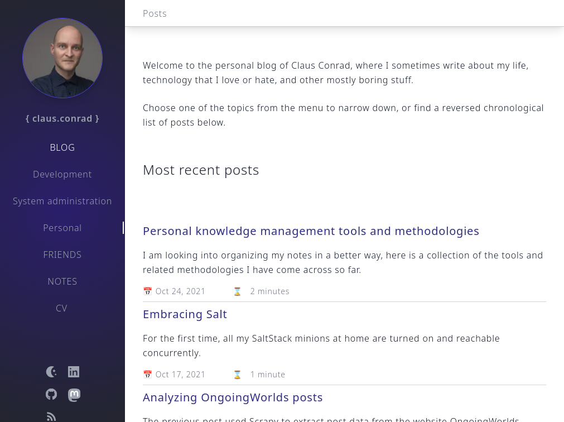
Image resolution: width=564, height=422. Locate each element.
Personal (62, 228)
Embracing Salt (185, 314)
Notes (62, 281)
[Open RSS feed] (51, 416)
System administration (62, 201)
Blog (62, 147)
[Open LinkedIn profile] (73, 371)
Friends (63, 254)
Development (62, 174)
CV (62, 308)
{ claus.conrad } (62, 118)
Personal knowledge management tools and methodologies (311, 230)
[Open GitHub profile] (51, 394)
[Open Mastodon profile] (73, 394)
